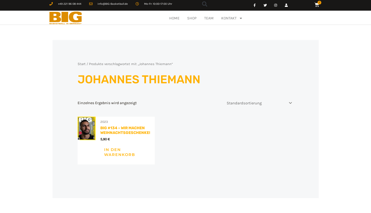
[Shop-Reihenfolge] (259, 102)
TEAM (209, 18)
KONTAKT (232, 18)
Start (82, 64)
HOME (174, 18)
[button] (204, 4)
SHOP (192, 18)
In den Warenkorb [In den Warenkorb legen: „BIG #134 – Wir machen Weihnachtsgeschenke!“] (112, 152)
